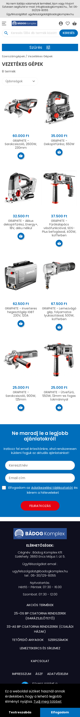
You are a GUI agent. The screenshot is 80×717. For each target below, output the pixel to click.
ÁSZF (39, 673)
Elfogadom (60, 712)
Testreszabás (20, 712)
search (6, 33)
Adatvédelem (57, 673)
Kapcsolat (40, 661)
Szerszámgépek (13, 56)
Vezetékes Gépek (40, 56)
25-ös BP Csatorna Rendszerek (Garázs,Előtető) (40, 615)
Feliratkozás (40, 506)
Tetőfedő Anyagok (28, 639)
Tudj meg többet (47, 701)
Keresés (68, 33)
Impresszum (21, 673)
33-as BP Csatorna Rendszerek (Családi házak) (40, 629)
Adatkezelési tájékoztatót (52, 487)
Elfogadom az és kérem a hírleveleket (43, 490)
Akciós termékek (40, 605)
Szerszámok (58, 639)
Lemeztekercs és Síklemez (40, 648)
